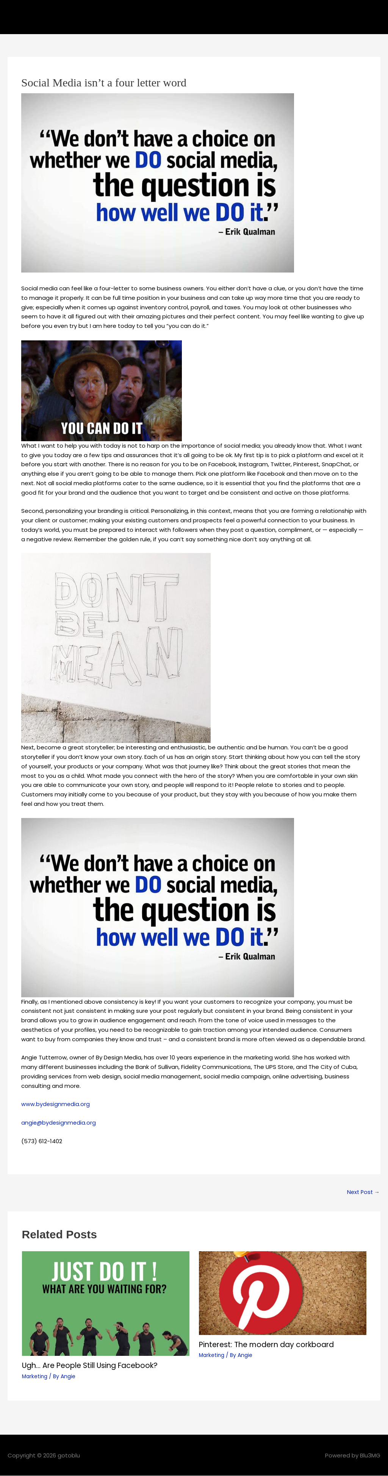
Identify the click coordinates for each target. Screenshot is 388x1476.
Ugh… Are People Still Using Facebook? (94, 1365)
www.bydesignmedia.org (56, 1104)
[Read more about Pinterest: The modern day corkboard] (282, 1293)
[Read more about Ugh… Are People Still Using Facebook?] (105, 1303)
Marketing (35, 1376)
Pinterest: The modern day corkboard (271, 1345)
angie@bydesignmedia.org (59, 1123)
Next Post (362, 1192)
